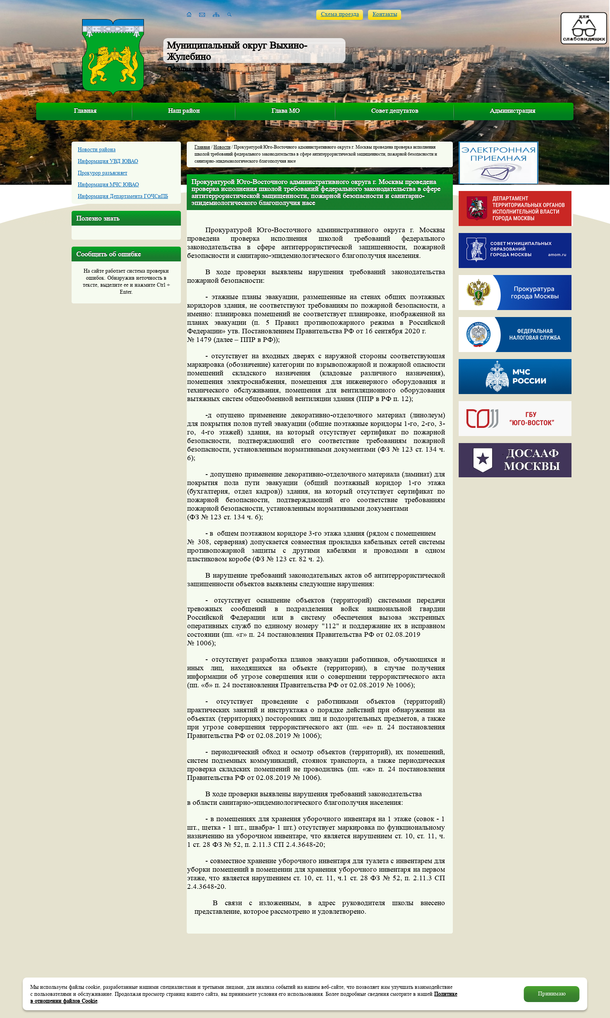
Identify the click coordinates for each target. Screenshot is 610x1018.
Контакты (385, 14)
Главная (85, 110)
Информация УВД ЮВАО (108, 161)
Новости (222, 147)
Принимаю (552, 993)
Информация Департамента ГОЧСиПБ (123, 196)
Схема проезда (340, 14)
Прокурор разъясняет (102, 173)
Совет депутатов (394, 110)
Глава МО (286, 110)
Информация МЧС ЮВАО (108, 184)
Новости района (97, 149)
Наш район (184, 110)
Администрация (512, 110)
